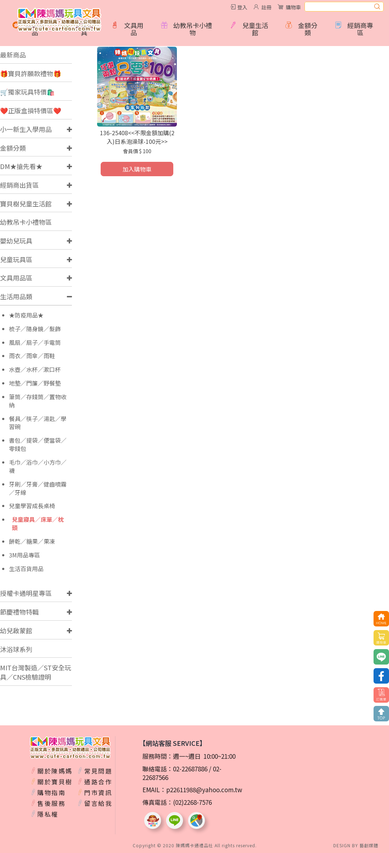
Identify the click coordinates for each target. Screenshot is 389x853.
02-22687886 (190, 768)
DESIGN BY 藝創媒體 (355, 845)
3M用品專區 (24, 555)
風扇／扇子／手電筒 (35, 342)
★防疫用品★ (26, 315)
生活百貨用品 (26, 569)
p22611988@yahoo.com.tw (204, 789)
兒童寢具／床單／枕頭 (38, 523)
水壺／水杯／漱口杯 (35, 369)
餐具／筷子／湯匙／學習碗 (38, 423)
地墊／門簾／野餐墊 (35, 383)
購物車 (293, 7)
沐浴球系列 (16, 649)
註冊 (266, 7)
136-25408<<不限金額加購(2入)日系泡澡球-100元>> (137, 137)
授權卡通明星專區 (26, 593)
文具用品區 (16, 277)
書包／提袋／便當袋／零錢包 (38, 444)
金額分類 (13, 147)
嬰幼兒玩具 (16, 240)
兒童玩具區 (16, 259)
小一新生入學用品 (26, 129)
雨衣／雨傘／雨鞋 (32, 356)
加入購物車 (137, 169)
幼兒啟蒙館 (16, 630)
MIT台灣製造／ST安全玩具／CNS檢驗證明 (35, 672)
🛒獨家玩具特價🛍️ (27, 91)
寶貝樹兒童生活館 (26, 203)
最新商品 (13, 54)
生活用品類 (16, 296)
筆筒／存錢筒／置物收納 (38, 401)
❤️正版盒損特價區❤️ (30, 110)
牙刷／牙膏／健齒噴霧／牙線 (38, 488)
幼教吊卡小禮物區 (26, 222)
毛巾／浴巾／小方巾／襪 (38, 466)
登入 (242, 7)
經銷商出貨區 (19, 185)
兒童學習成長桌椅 (32, 506)
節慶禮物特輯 (19, 611)
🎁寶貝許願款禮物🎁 (30, 73)
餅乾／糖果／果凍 (32, 541)
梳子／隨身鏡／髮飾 (35, 329)
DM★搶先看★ (21, 166)
